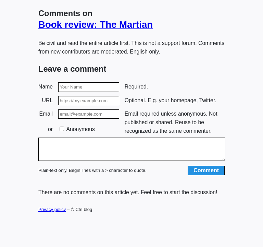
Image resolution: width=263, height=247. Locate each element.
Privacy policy (52, 213)
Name (45, 87)
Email (46, 114)
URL (47, 100)
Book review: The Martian (95, 24)
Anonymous (77, 129)
